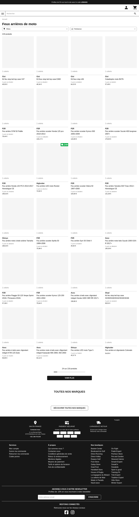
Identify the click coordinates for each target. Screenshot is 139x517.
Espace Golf (95, 459)
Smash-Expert (116, 462)
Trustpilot (117, 420)
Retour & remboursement (58, 457)
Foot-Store (95, 462)
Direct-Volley (96, 457)
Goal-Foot (95, 467)
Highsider (41, 183)
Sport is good (116, 470)
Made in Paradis (97, 480)
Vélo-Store (115, 480)
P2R (4, 129)
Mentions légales (54, 459)
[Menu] (2, 13)
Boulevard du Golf (98, 451)
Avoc (107, 238)
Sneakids (115, 467)
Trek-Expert (115, 475)
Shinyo (5, 238)
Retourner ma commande (19, 454)
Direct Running (96, 454)
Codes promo (14, 457)
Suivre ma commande (17, 451)
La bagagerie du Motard (100, 475)
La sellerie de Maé (98, 478)
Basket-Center (96, 449)
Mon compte (14, 449)
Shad (107, 293)
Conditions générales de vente (60, 454)
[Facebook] (66, 512)
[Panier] (135, 7)
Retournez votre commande (98, 431)
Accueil (4, 19)
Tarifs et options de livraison (59, 465)
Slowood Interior (117, 459)
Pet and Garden (117, 457)
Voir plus (69, 378)
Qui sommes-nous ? (56, 449)
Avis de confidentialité (56, 467)
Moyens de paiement (56, 462)
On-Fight (114, 449)
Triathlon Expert (117, 478)
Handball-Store (97, 470)
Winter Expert (116, 483)
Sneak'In (114, 465)
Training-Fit (115, 472)
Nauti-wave (95, 483)
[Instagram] (72, 512)
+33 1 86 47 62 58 (35, 437)
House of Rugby (97, 472)
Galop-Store (95, 465)
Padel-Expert (116, 451)
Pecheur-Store (117, 454)
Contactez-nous (35, 430)
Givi (3, 76)
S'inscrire (93, 497)
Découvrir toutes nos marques (69, 408)
